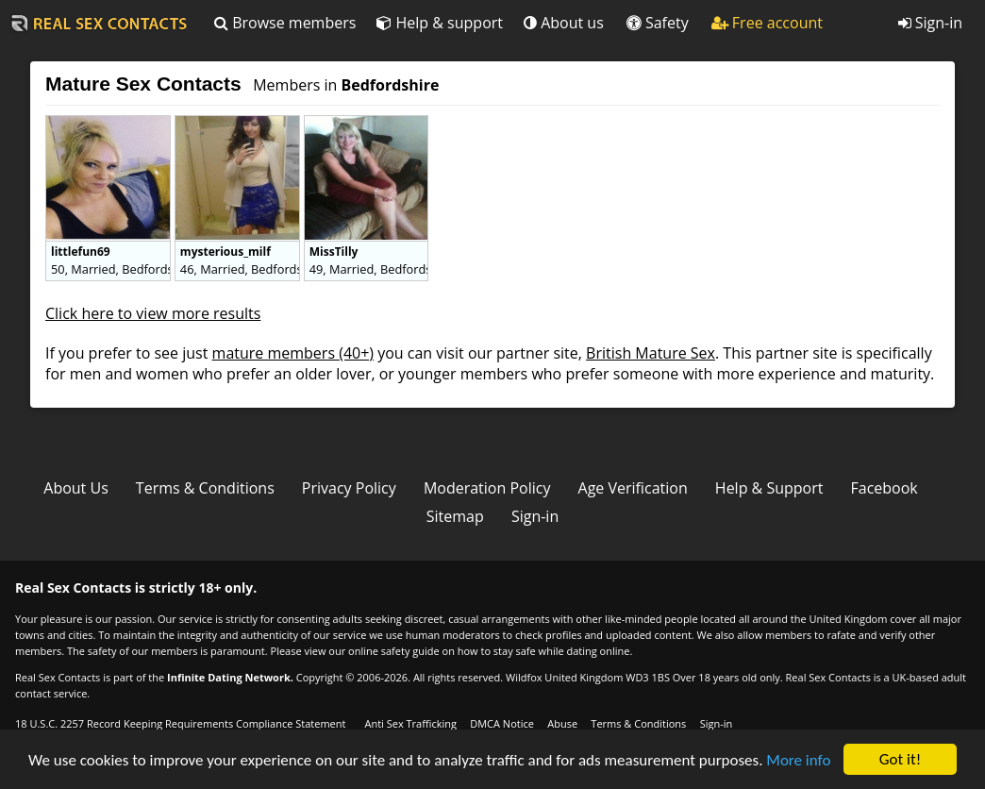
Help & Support (769, 488)
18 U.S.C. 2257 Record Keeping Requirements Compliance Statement (180, 723)
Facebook (884, 488)
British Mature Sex (650, 353)
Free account (767, 22)
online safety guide (394, 651)
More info (798, 760)
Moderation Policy (487, 488)
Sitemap (455, 516)
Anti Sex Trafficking (410, 723)
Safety (657, 22)
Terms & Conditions (205, 488)
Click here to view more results (152, 313)
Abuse (562, 723)
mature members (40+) (293, 353)
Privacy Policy (349, 488)
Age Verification (633, 488)
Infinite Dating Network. (230, 677)
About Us (76, 488)
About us (564, 22)
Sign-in (930, 22)
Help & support (439, 22)
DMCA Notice (502, 723)
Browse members (285, 22)
